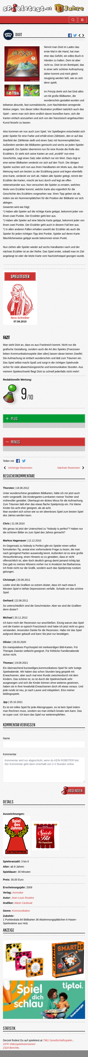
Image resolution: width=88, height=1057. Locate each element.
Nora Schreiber (20, 317)
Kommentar (9, 754)
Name (6, 738)
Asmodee (17, 892)
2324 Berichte (11, 1047)
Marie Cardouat (23, 902)
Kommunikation (21, 910)
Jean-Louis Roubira (22, 897)
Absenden (74, 790)
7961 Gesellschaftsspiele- (58, 1040)
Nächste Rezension (71, 468)
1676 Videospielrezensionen (19, 1044)
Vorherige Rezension (17, 468)
